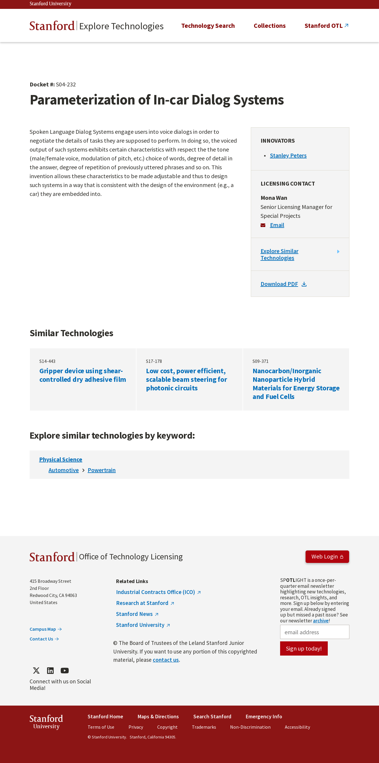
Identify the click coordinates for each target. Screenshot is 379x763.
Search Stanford (212, 716)
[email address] (314, 632)
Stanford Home (105, 716)
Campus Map (43, 629)
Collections (270, 25)
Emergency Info (264, 716)
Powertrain (102, 470)
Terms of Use (101, 727)
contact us (166, 659)
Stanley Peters (288, 155)
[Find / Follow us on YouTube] (64, 670)
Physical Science (60, 459)
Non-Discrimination (250, 727)
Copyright (167, 727)
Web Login (324, 556)
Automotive (64, 470)
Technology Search (208, 25)
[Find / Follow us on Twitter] (36, 670)
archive (321, 620)
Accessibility (297, 727)
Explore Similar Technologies (279, 254)
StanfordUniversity (46, 723)
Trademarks (204, 727)
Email (277, 224)
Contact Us (41, 639)
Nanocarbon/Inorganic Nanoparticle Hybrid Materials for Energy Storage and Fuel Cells (296, 379)
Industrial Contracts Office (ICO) (155, 591)
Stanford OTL (324, 25)
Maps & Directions (158, 716)
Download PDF (279, 283)
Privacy (136, 727)
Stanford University (51, 4)
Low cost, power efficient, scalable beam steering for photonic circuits (189, 379)
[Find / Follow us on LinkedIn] (50, 670)
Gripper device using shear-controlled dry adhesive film (83, 379)
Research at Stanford (142, 602)
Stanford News (134, 613)
